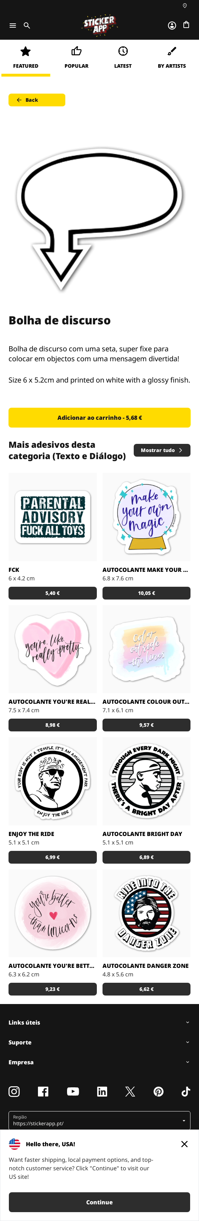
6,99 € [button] (52, 857)
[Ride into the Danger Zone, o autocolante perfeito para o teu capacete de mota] (147, 913)
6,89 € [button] (146, 857)
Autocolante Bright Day (142, 834)
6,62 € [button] (146, 989)
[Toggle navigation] (13, 25)
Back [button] (27, 100)
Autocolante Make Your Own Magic (147, 570)
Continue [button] (99, 1202)
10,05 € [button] (146, 593)
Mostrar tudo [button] (162, 450)
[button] (97, 1120)
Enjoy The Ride (31, 834)
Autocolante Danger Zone (146, 966)
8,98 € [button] (52, 724)
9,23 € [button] (52, 989)
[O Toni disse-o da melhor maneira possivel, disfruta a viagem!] (53, 781)
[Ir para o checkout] (186, 24)
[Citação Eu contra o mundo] (147, 781)
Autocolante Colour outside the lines (147, 702)
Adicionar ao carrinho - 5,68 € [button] (99, 418)
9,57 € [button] (146, 724)
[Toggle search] (25, 25)
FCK (14, 570)
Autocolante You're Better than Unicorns (53, 966)
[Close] (184, 1144)
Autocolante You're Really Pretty (53, 702)
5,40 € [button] (52, 593)
